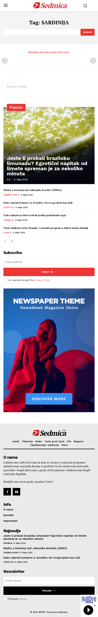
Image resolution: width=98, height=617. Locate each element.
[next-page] (11, 241)
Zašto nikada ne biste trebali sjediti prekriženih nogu (34, 215)
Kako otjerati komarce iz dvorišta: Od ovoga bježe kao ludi (37, 202)
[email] (49, 262)
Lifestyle (8, 207)
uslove (23, 599)
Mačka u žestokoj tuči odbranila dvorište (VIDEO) (32, 190)
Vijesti (7, 232)
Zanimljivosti (11, 195)
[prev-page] (5, 61)
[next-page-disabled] (93, 61)
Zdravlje (8, 220)
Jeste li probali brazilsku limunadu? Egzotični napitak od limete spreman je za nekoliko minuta (47, 166)
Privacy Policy (42, 280)
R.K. (9, 179)
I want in (49, 272)
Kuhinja (7, 543)
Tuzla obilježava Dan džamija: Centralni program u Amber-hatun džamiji (45, 227)
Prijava (49, 590)
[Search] (87, 32)
